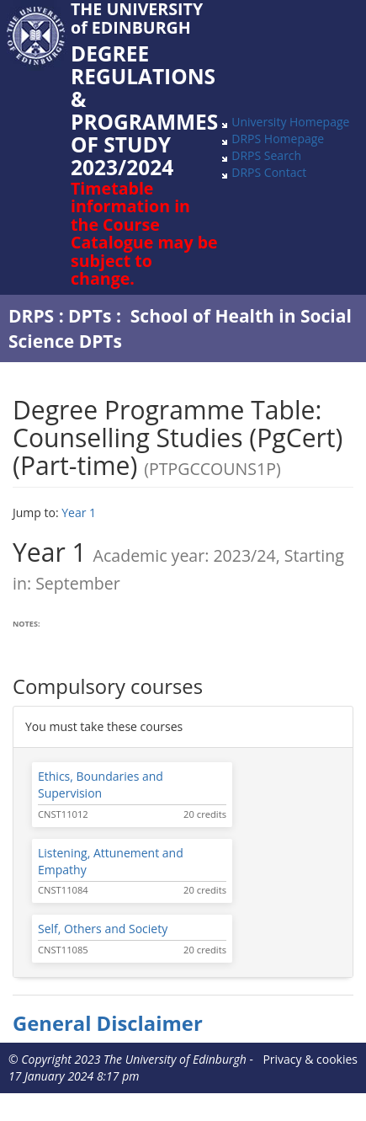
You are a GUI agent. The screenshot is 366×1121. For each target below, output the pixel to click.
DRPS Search (266, 155)
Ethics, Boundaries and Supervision (100, 784)
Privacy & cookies (310, 1059)
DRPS (31, 316)
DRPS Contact (268, 172)
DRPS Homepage (277, 139)
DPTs (89, 316)
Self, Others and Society (102, 929)
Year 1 (78, 512)
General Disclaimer (108, 1023)
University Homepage (290, 122)
